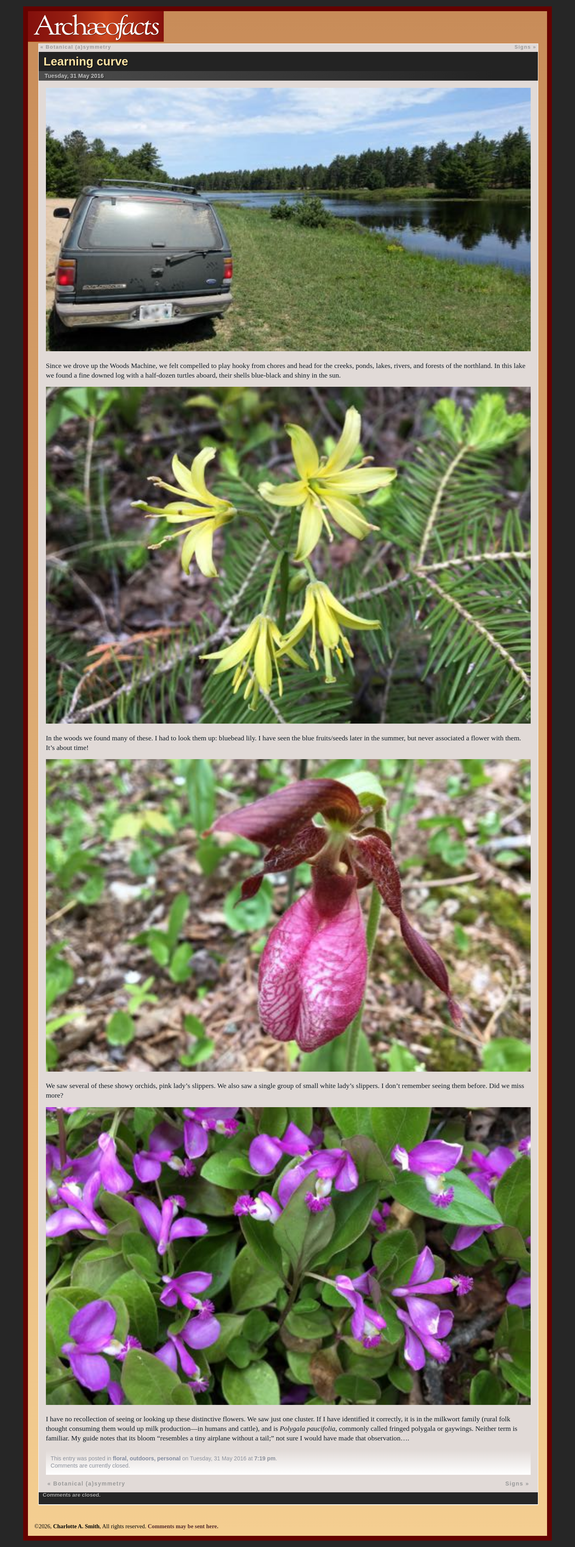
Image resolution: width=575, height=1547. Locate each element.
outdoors (142, 1458)
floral (120, 1458)
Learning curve (86, 61)
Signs (522, 47)
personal (169, 1458)
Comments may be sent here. (183, 1526)
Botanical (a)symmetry (78, 47)
